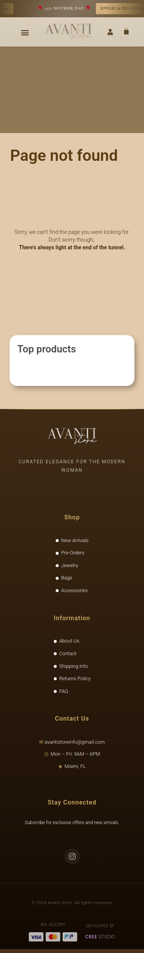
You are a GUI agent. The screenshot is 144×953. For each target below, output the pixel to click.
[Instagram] (72, 856)
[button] (25, 32)
